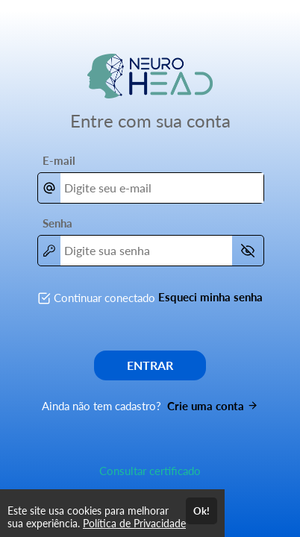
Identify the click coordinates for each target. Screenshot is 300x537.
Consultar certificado (150, 470)
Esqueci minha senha (210, 297)
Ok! (201, 511)
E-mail (59, 160)
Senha (57, 223)
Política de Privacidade (134, 523)
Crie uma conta (212, 405)
